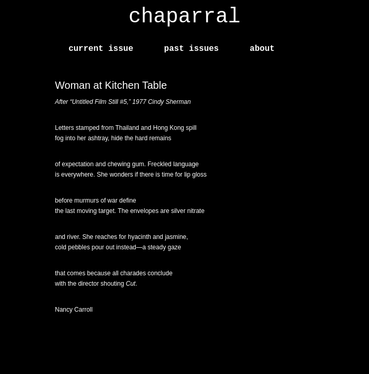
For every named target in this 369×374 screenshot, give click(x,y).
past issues (191, 49)
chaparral (184, 17)
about (262, 49)
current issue (100, 49)
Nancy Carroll (74, 309)
